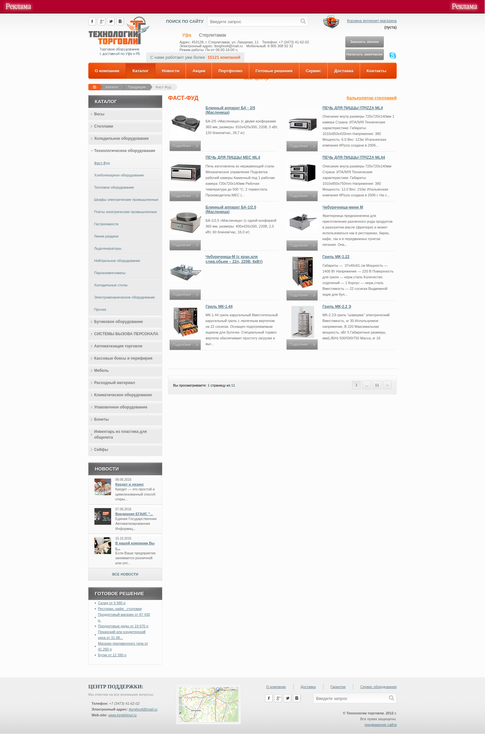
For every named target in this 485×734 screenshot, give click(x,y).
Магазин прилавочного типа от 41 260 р (123, 646)
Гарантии (338, 687)
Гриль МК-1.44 (219, 306)
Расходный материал (114, 382)
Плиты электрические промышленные (125, 212)
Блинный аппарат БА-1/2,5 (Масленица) (231, 209)
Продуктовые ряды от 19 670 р (123, 626)
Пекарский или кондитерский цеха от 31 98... (122, 635)
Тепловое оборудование (114, 187)
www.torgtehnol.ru (122, 715)
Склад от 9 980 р (112, 603)
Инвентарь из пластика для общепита (120, 434)
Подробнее (182, 146)
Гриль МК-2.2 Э (336, 306)
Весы (99, 114)
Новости (171, 70)
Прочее (100, 309)
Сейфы (101, 449)
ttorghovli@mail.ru (143, 709)
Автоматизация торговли (118, 346)
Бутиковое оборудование (118, 321)
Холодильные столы (111, 285)
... (366, 385)
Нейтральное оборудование (117, 261)
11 (233, 385)
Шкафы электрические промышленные (126, 199)
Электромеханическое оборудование (124, 297)
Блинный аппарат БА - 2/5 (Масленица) (230, 110)
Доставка (343, 70)
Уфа (186, 35)
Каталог (140, 70)
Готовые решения (274, 70)
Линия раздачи (106, 236)
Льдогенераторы (107, 248)
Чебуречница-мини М (342, 207)
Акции (198, 70)
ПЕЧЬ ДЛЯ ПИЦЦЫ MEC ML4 (233, 157)
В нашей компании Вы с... (134, 545)
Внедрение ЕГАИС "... (134, 514)
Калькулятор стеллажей (372, 97)
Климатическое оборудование (123, 395)
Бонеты (101, 419)
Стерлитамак (212, 35)
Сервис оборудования (378, 687)
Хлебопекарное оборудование (119, 175)
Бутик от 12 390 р (112, 655)
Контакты (376, 70)
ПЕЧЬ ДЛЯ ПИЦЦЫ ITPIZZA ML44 (353, 157)
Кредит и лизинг (129, 484)
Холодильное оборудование (121, 138)
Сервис (313, 70)
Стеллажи (103, 126)
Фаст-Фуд (163, 87)
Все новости (125, 574)
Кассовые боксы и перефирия (123, 358)
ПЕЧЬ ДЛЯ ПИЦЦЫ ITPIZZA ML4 (352, 108)
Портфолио (230, 70)
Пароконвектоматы (110, 273)
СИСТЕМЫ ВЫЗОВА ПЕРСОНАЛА (126, 334)
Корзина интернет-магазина (372, 21)
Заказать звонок (364, 42)
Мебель (101, 370)
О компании (107, 70)
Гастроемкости (106, 224)
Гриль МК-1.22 (335, 257)
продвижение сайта (381, 725)
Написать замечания (365, 54)
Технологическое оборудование (124, 150)
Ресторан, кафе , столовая (120, 609)
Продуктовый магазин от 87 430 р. (124, 617)
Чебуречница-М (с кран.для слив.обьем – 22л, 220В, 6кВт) (234, 259)
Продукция (137, 87)
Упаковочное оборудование (120, 407)
